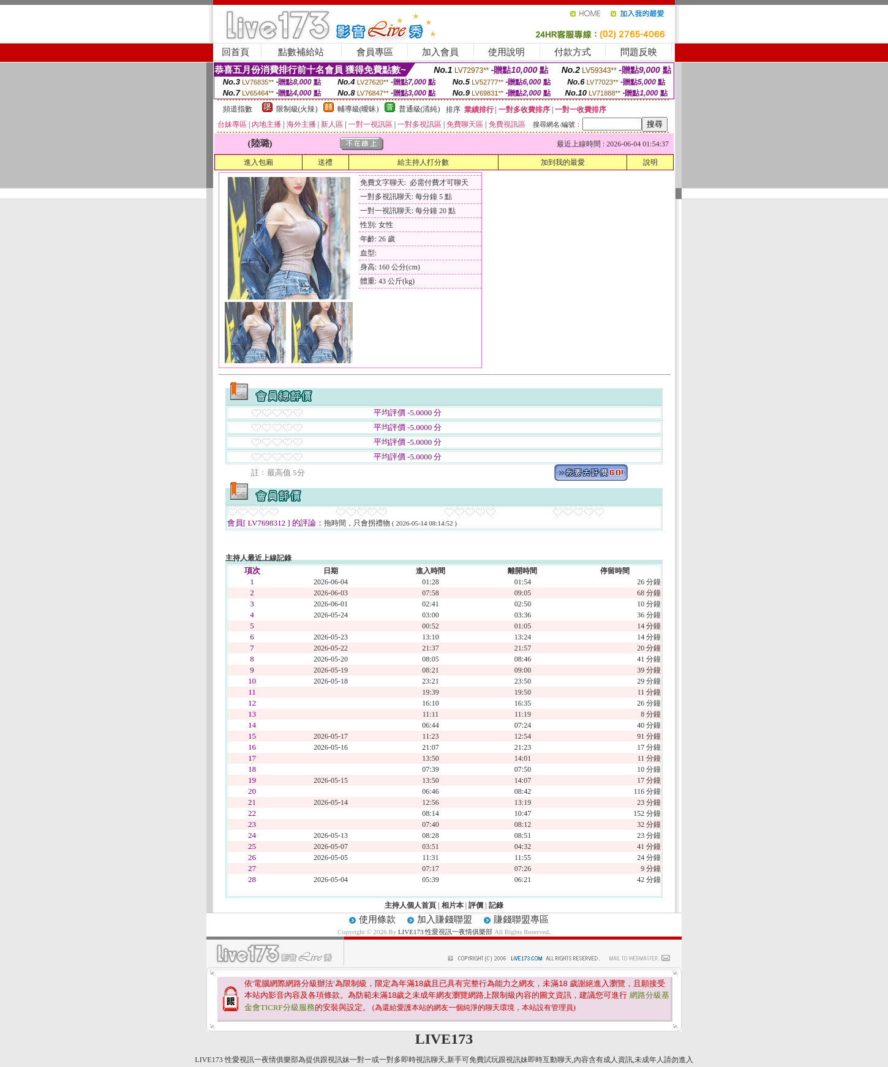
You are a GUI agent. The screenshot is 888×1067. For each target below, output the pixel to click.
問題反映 (638, 52)
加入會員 (440, 52)
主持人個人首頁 (410, 905)
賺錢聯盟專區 (521, 919)
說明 (650, 162)
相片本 (453, 905)
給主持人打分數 (423, 162)
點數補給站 (301, 52)
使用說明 (506, 52)
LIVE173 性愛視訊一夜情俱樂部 (445, 931)
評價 (475, 905)
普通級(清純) (419, 109)
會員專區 (374, 52)
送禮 (325, 162)
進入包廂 (258, 162)
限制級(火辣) (297, 109)
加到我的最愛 (563, 162)
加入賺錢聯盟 (444, 919)
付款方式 (572, 52)
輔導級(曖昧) (358, 109)
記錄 (496, 905)
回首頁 (235, 52)
